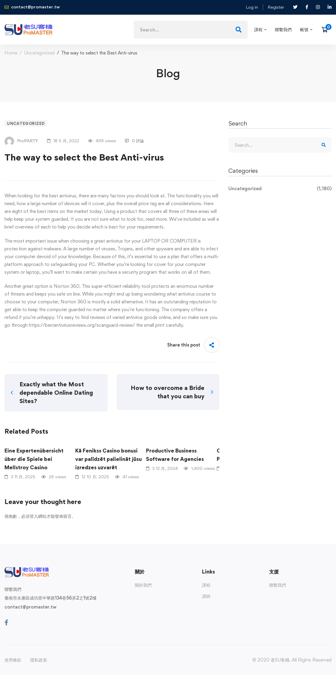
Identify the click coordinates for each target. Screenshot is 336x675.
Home (10, 53)
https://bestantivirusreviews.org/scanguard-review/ (82, 325)
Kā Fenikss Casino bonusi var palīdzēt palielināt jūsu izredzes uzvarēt (108, 458)
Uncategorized (39, 53)
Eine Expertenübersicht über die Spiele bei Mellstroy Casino (34, 458)
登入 (34, 516)
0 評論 (134, 140)
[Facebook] (6, 622)
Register (276, 7)
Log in (252, 7)
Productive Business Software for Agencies (175, 454)
